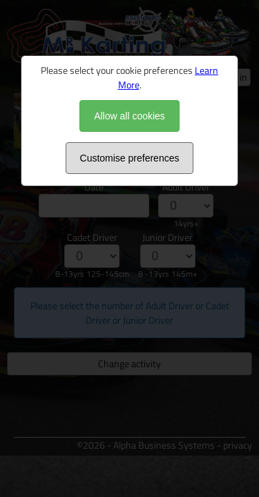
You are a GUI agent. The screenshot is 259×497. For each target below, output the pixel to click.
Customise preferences (130, 158)
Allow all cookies (129, 115)
